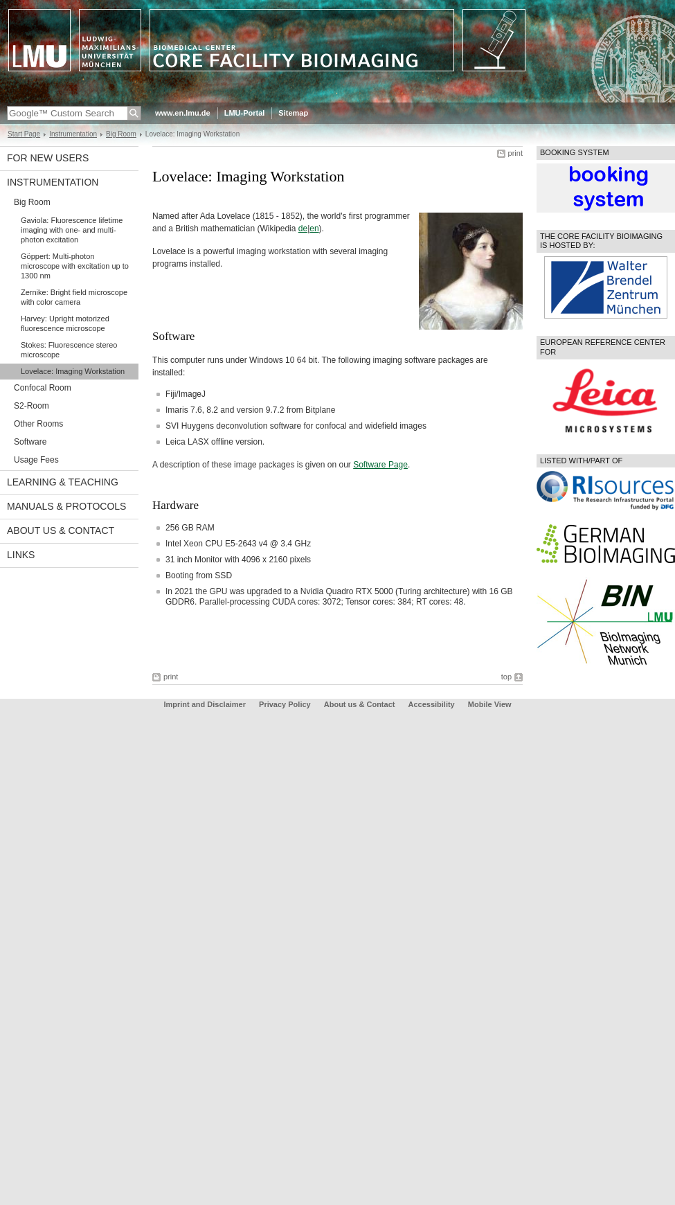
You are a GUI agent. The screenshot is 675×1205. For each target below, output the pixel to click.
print (515, 153)
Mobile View (490, 704)
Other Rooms (38, 424)
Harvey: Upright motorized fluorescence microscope (65, 323)
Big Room (121, 134)
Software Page (380, 465)
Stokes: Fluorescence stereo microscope (69, 350)
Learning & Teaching (62, 482)
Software (30, 442)
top (506, 676)
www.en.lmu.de (182, 113)
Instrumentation (73, 134)
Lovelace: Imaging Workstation (73, 371)
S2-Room (31, 406)
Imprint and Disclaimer (204, 704)
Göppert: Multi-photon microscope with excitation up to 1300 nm (75, 266)
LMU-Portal (244, 113)
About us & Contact (60, 530)
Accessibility (432, 704)
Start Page (24, 134)
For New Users (48, 157)
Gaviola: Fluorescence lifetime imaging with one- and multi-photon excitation (72, 230)
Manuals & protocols (66, 506)
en (313, 228)
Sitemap (293, 113)
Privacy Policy (285, 704)
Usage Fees (36, 460)
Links (21, 554)
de (302, 228)
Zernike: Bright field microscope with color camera (74, 297)
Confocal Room (42, 388)
